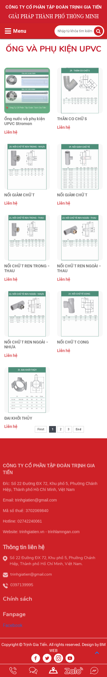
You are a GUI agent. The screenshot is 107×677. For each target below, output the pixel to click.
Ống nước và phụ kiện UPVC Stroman (24, 129)
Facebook (13, 634)
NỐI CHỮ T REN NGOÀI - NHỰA (26, 353)
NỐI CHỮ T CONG (73, 350)
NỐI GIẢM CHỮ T (19, 203)
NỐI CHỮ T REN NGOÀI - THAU (79, 277)
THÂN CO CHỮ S (72, 127)
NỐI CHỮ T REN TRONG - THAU (27, 277)
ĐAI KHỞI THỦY (18, 426)
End (78, 429)
